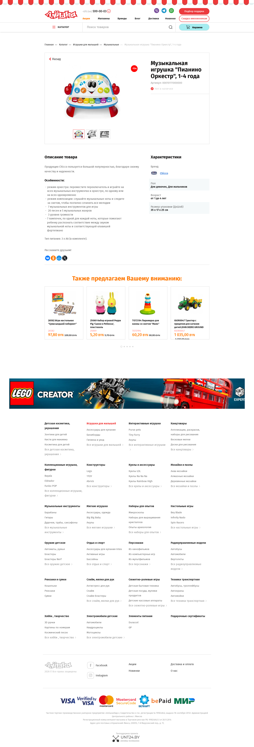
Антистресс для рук (98, 585)
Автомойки (177, 595)
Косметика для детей (57, 444)
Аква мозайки (179, 471)
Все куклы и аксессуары (145, 486)
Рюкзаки (50, 590)
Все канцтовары (182, 449)
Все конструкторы (99, 486)
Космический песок (56, 632)
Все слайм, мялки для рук (104, 600)
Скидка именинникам (194, 18)
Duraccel (133, 622)
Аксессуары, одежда (98, 512)
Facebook (97, 665)
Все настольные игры (185, 527)
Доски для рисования (183, 444)
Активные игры (96, 554)
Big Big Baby (94, 517)
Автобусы (176, 549)
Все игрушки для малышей (105, 444)
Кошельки (51, 585)
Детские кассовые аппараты (145, 600)
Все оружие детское (58, 564)
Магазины (104, 18)
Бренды (122, 18)
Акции (86, 18)
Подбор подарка (194, 11)
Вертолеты (177, 559)
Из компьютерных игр (142, 554)
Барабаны (51, 512)
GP (130, 627)
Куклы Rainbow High (141, 481)
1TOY (89, 476)
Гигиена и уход (95, 439)
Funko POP (51, 485)
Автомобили (178, 554)
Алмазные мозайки (182, 476)
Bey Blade (176, 512)
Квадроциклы (95, 627)
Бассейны (92, 559)
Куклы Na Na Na (138, 476)
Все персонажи (139, 564)
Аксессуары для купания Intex (104, 549)
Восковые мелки (180, 439)
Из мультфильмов (139, 559)
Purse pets (135, 429)
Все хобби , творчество (60, 637)
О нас (174, 670)
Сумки (48, 595)
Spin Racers (177, 522)
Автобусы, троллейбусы (185, 585)
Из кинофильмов (139, 549)
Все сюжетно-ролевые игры (148, 605)
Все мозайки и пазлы (185, 486)
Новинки (170, 18)
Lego (89, 471)
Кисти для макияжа (56, 439)
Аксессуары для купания (101, 429)
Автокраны (177, 590)
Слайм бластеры (96, 595)
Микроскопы (136, 512)
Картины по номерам (57, 627)
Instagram (97, 675)
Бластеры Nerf (53, 559)
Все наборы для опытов (145, 532)
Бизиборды (93, 434)
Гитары (49, 517)
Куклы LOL (135, 471)
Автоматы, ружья (55, 549)
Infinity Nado (178, 517)
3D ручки (50, 622)
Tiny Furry (134, 434)
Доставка (153, 18)
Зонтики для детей (56, 434)
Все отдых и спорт (99, 564)
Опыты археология (140, 527)
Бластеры (50, 554)
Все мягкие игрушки (101, 527)
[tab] (79, 134)
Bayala (48, 475)
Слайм (90, 590)
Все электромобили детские (106, 637)
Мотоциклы (94, 632)
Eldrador (49, 480)
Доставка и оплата (182, 664)
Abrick (90, 481)
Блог (137, 18)
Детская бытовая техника (144, 585)
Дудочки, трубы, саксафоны (61, 522)
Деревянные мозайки (183, 481)
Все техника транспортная (189, 600)
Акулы (132, 439)
